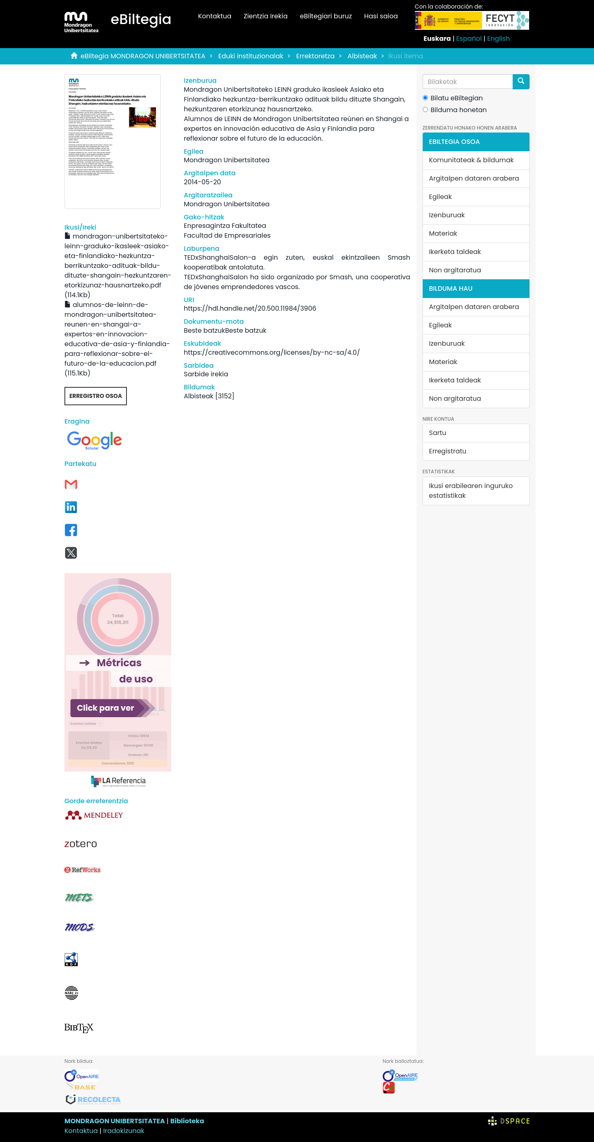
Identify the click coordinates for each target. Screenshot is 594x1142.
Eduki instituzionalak (251, 56)
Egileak (440, 196)
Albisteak (362, 56)
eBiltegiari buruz (326, 16)
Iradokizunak (123, 1130)
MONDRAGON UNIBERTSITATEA (114, 1121)
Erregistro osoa (95, 396)
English (498, 38)
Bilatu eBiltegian (453, 98)
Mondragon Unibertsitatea (226, 160)
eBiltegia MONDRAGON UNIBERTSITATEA (143, 56)
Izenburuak (447, 215)
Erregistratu (448, 451)
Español (469, 38)
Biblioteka (187, 1121)
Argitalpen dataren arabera (474, 178)
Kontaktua (214, 16)
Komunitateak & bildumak (471, 160)
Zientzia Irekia (266, 16)
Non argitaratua (455, 270)
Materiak (443, 233)
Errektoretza (315, 56)
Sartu (437, 432)
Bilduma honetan (455, 110)
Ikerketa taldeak (455, 251)
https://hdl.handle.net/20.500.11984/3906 (250, 308)
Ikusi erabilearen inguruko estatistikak (471, 490)
